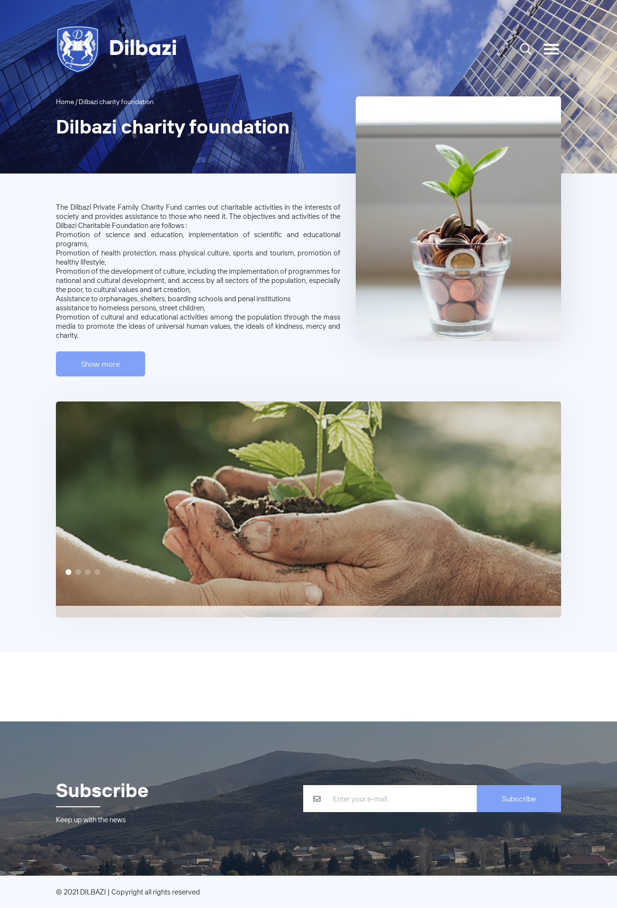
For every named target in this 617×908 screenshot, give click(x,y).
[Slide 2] (78, 572)
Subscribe (519, 798)
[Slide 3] (88, 572)
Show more (100, 364)
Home (65, 101)
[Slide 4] (97, 572)
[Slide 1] (68, 572)
